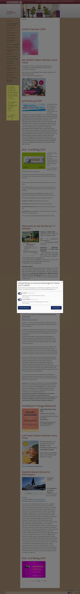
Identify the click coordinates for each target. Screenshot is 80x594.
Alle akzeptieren (56, 307)
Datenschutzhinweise (47, 289)
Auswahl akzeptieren (24, 307)
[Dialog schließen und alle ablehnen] (62, 282)
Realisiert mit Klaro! (58, 310)
